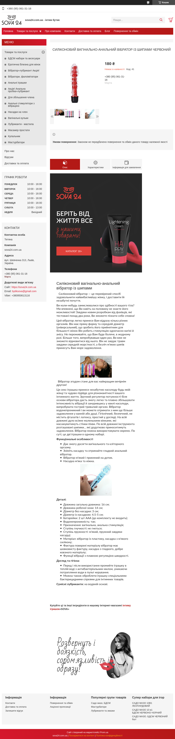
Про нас (9, 150)
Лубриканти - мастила (21, 124)
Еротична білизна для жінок (24, 64)
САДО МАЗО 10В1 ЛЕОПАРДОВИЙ (142, 704)
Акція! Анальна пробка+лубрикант (19, 90)
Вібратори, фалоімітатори (23, 76)
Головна (8, 31)
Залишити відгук (14, 710)
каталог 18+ (74, 251)
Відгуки (8, 157)
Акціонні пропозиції (60, 706)
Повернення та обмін (126, 31)
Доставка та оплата (90, 31)
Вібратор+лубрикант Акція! (23, 70)
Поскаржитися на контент (81, 735)
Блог (107, 31)
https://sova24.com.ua (24, 287)
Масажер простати (19, 130)
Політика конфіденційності (109, 735)
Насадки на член (18, 112)
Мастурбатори (16, 142)
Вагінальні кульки (18, 118)
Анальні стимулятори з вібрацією (21, 104)
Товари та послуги (27, 31)
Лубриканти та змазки (103, 710)
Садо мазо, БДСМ (101, 703)
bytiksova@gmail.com (24, 291)
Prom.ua (104, 732)
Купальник (14, 136)
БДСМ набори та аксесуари (24, 58)
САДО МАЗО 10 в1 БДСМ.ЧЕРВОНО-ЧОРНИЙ (147, 711)
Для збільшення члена (21, 97)
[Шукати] (161, 20)
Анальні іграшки (17, 82)
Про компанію (53, 31)
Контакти (69, 31)
